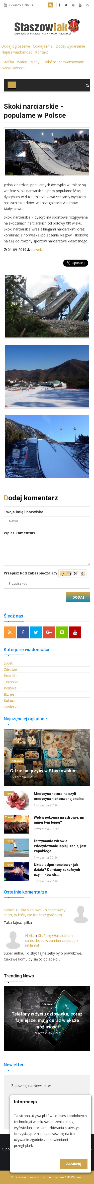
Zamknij (73, 1163)
